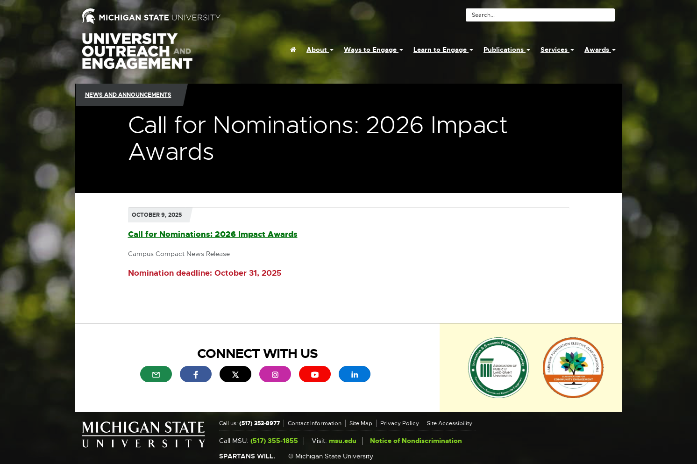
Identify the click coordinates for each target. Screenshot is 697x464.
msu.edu (342, 441)
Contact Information (314, 423)
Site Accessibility (449, 423)
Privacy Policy (399, 423)
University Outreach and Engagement (137, 56)
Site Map (360, 423)
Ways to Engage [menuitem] (373, 49)
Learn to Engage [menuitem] (443, 49)
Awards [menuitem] (600, 49)
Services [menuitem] (557, 49)
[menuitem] (293, 49)
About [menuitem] (320, 49)
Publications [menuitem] (507, 49)
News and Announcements (128, 95)
